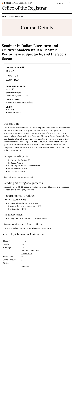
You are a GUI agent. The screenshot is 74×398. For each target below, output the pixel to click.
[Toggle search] (70, 3)
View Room (26, 253)
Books (11, 110)
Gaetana (20, 102)
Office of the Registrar (24, 8)
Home (4, 17)
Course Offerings (16, 17)
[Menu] (61, 3)
